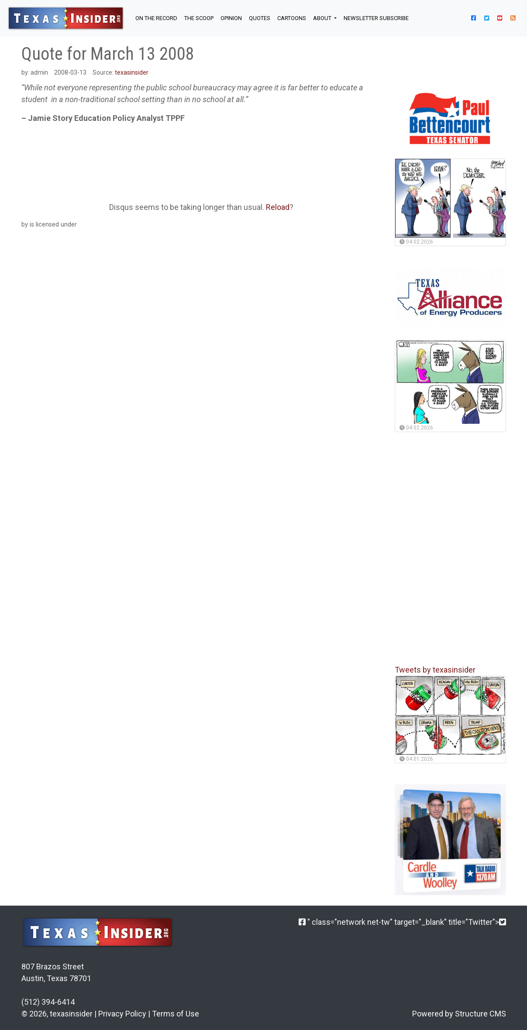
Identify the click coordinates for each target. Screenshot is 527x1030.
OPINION (231, 18)
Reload (277, 207)
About (323, 18)
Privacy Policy (122, 1013)
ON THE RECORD (156, 18)
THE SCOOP (199, 18)
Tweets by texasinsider (435, 669)
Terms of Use (175, 1013)
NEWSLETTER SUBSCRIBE (376, 18)
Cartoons (291, 18)
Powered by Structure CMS (459, 1013)
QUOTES (259, 18)
